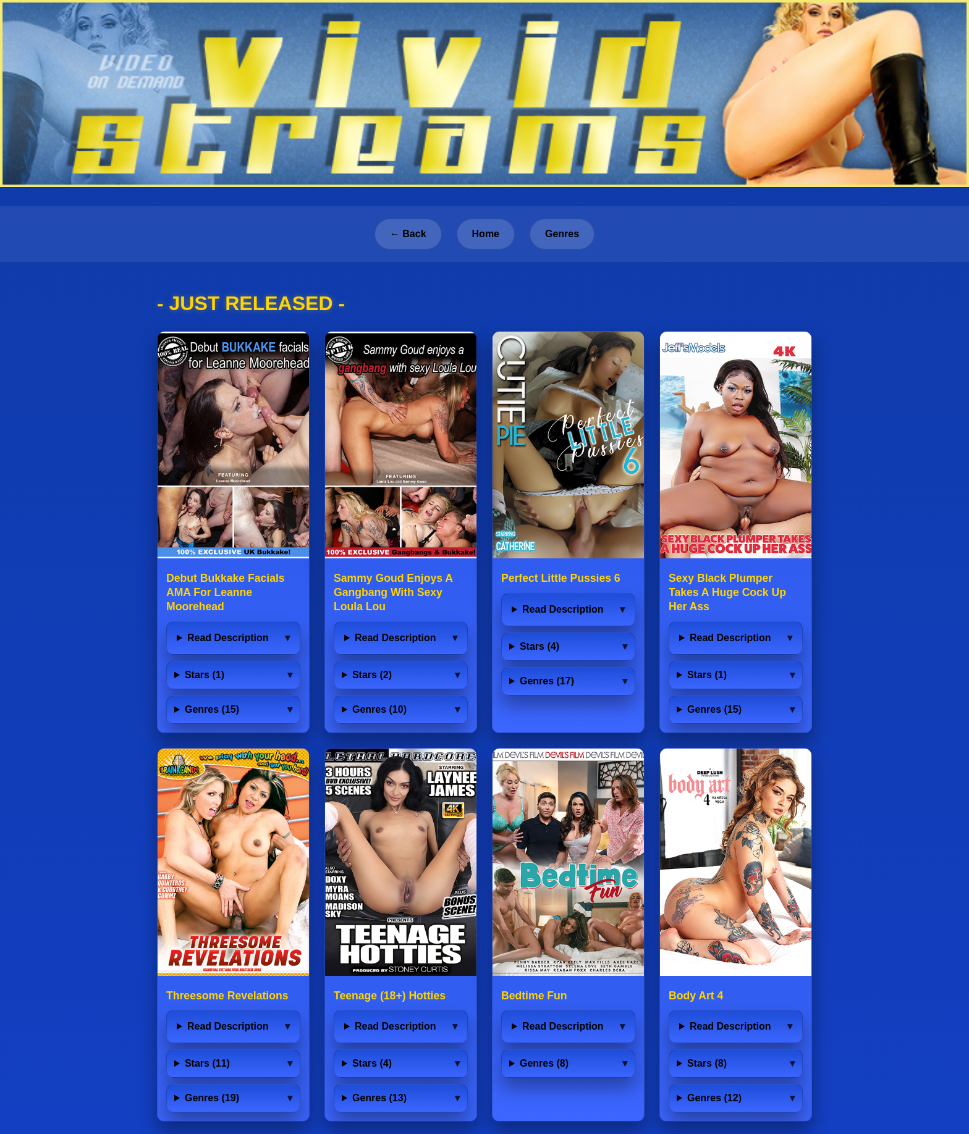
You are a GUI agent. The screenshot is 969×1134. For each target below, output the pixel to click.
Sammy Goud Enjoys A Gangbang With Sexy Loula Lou (393, 592)
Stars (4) (539, 646)
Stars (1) (204, 675)
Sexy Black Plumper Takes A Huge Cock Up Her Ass (727, 592)
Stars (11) (207, 1063)
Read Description (228, 637)
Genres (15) (212, 709)
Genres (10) (379, 709)
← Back (408, 234)
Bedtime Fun (534, 995)
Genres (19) (212, 1098)
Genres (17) (547, 681)
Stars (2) (372, 675)
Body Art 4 (696, 995)
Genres (562, 234)
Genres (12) (714, 1098)
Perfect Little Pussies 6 (560, 578)
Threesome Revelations (227, 995)
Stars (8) (707, 1063)
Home (485, 234)
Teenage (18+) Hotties (390, 995)
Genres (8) (544, 1063)
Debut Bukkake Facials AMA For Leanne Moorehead (225, 592)
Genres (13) (379, 1098)
